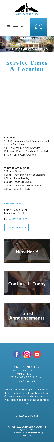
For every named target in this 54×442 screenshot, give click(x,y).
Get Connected (24, 370)
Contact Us (27, 380)
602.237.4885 (19, 219)
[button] (4, 44)
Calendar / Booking (23, 377)
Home (16, 367)
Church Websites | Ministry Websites (26, 432)
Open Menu (16, 26)
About (31, 367)
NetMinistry (27, 435)
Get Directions (16, 227)
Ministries (24, 374)
